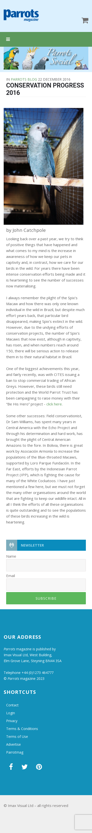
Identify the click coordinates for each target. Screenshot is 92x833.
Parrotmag (14, 752)
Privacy (11, 720)
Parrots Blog (24, 79)
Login (10, 713)
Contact (12, 705)
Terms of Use (17, 736)
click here (54, 404)
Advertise (13, 744)
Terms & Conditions (22, 728)
